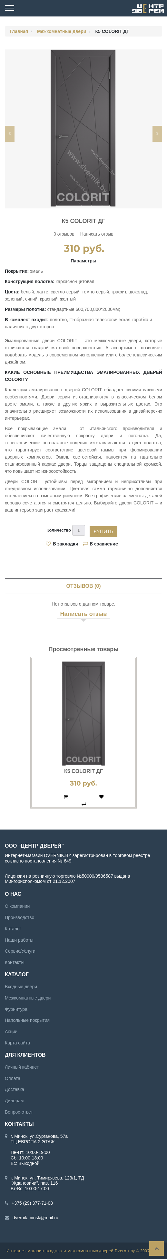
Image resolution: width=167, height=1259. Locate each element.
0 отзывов (64, 234)
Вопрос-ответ (19, 1112)
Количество (58, 530)
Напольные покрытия (27, 1020)
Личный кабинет (22, 1067)
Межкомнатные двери (61, 31)
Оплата (12, 1078)
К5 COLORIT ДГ (83, 771)
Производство (19, 917)
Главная (19, 31)
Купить (103, 531)
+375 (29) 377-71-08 (32, 1203)
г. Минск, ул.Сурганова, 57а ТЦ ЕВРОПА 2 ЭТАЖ (39, 1139)
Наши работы (19, 939)
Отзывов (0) (83, 586)
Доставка (14, 1089)
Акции (11, 1031)
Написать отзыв (96, 234)
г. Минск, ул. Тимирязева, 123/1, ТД (47, 1177)
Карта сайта (17, 1042)
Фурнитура (16, 1008)
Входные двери (21, 986)
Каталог (13, 928)
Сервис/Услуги (20, 951)
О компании (17, 906)
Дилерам (14, 1100)
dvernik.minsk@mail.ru (35, 1217)
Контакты (14, 962)
